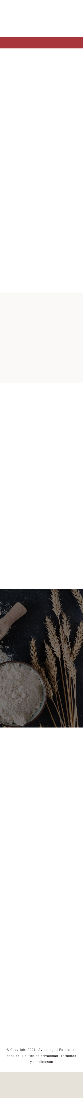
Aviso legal (47, 1049)
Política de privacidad (40, 1056)
